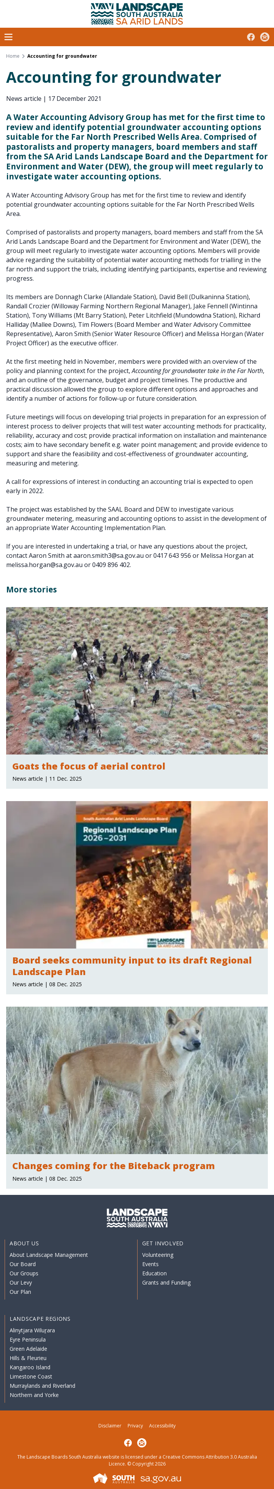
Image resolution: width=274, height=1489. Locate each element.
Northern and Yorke (34, 1395)
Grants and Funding (166, 1282)
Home (13, 56)
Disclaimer (109, 1425)
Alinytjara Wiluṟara (32, 1330)
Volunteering (157, 1254)
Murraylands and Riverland (42, 1385)
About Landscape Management (49, 1254)
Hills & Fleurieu (28, 1358)
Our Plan (20, 1291)
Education (154, 1273)
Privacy (135, 1425)
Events (150, 1264)
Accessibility (162, 1425)
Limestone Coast (31, 1376)
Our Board (23, 1264)
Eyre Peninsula (28, 1339)
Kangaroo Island (30, 1367)
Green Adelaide (28, 1348)
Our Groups (24, 1273)
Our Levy (21, 1282)
